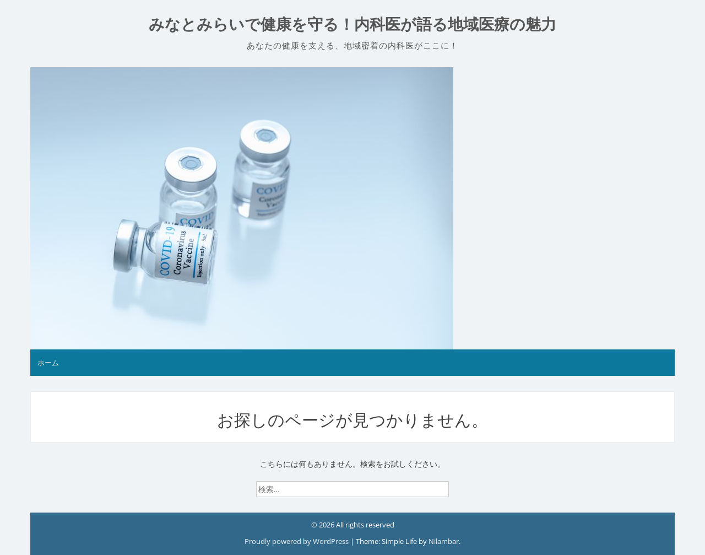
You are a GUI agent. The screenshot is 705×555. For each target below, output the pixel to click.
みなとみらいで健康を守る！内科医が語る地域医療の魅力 (352, 24)
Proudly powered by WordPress (297, 541)
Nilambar (444, 541)
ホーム (48, 363)
